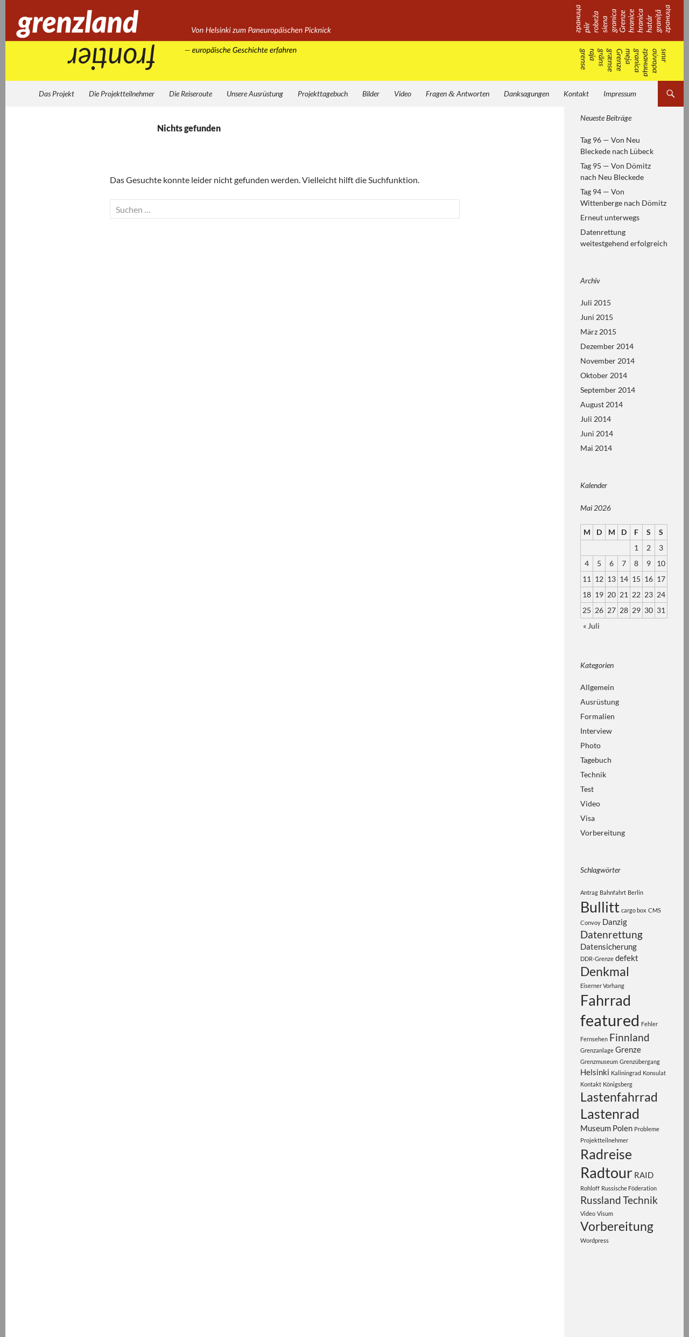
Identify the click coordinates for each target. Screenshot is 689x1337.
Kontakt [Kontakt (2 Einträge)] (590, 1105)
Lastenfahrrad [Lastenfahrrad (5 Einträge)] (619, 1119)
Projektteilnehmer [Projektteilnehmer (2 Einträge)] (604, 1168)
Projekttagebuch (323, 93)
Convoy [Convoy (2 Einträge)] (590, 926)
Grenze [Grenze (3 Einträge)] (628, 1069)
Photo (590, 745)
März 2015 (598, 331)
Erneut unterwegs (609, 217)
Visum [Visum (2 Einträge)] (605, 1249)
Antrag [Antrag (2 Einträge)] (589, 892)
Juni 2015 (596, 317)
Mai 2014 (596, 447)
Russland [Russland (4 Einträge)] (600, 1235)
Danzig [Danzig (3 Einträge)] (614, 925)
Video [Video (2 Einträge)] (587, 1249)
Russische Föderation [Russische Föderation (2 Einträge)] (629, 1222)
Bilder (370, 93)
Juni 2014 (596, 433)
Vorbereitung (602, 832)
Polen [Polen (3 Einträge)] (622, 1155)
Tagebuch (595, 759)
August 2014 (601, 404)
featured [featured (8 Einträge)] (609, 1035)
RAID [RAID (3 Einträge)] (643, 1207)
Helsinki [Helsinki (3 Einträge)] (594, 1093)
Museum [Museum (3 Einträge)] (595, 1155)
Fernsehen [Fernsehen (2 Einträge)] (594, 1057)
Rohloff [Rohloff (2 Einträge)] (590, 1222)
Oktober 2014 (603, 375)
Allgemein (597, 687)
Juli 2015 (595, 302)
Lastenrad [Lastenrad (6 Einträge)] (609, 1139)
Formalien (597, 716)
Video (402, 93)
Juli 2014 (595, 418)
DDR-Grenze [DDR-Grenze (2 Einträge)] (597, 966)
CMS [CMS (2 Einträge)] (654, 911)
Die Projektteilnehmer (121, 93)
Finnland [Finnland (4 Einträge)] (629, 1055)
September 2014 (607, 389)
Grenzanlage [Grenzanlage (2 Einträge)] (597, 1070)
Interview (596, 730)
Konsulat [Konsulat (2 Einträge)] (654, 1093)
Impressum (619, 93)
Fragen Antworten (457, 93)
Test (587, 788)
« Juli (591, 625)
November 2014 (607, 360)
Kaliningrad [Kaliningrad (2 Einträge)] (626, 1093)
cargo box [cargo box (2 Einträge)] (633, 911)
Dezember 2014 (607, 346)
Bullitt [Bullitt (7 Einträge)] (600, 908)
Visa (587, 818)
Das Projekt (56, 93)
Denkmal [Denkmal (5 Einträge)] (604, 981)
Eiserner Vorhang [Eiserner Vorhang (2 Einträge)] (602, 996)
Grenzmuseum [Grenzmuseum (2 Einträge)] (599, 1081)
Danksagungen (526, 93)
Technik (593, 774)
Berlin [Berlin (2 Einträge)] (635, 892)
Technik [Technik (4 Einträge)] (640, 1235)
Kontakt (576, 93)
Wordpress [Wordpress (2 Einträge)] (594, 1278)
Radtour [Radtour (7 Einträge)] (606, 1205)
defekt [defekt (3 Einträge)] (626, 966)
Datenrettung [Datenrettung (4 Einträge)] (611, 940)
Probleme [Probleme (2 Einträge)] (646, 1156)
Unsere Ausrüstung (255, 93)
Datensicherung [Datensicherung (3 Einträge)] (608, 953)
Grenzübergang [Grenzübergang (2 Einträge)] (640, 1081)
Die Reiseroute (190, 93)
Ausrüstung (599, 701)
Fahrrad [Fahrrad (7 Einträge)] (605, 1013)
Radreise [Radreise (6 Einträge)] (606, 1183)
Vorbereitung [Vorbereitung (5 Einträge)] (616, 1263)
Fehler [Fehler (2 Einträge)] (649, 1039)
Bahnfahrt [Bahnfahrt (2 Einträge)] (613, 892)
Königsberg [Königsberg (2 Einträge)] (617, 1105)
